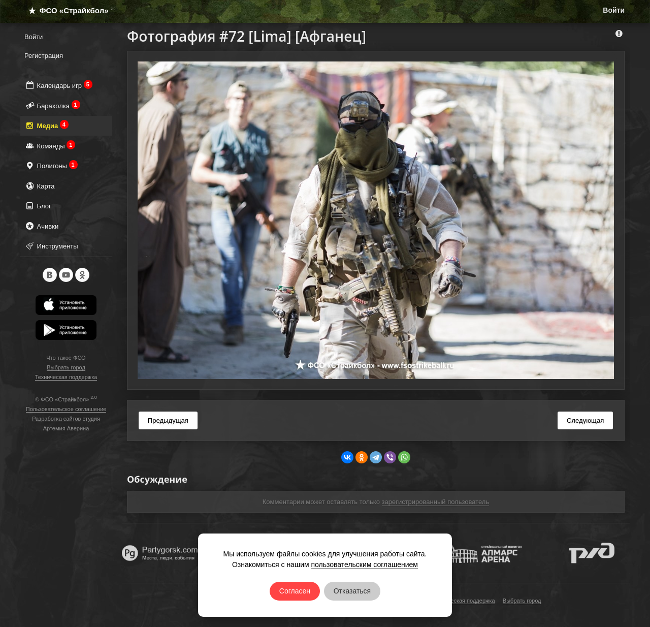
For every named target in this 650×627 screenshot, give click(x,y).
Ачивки (41, 226)
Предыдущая (168, 420)
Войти (614, 10)
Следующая (585, 420)
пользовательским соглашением (364, 564)
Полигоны (51, 165)
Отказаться (352, 591)
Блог (37, 205)
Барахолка (52, 105)
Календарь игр (58, 85)
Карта (39, 185)
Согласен (294, 591)
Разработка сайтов (56, 419)
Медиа (46, 125)
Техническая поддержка (66, 377)
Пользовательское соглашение (66, 409)
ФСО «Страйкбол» (68, 10)
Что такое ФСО (65, 358)
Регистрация (43, 55)
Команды (49, 145)
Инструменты (51, 245)
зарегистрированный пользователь (436, 502)
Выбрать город (66, 367)
